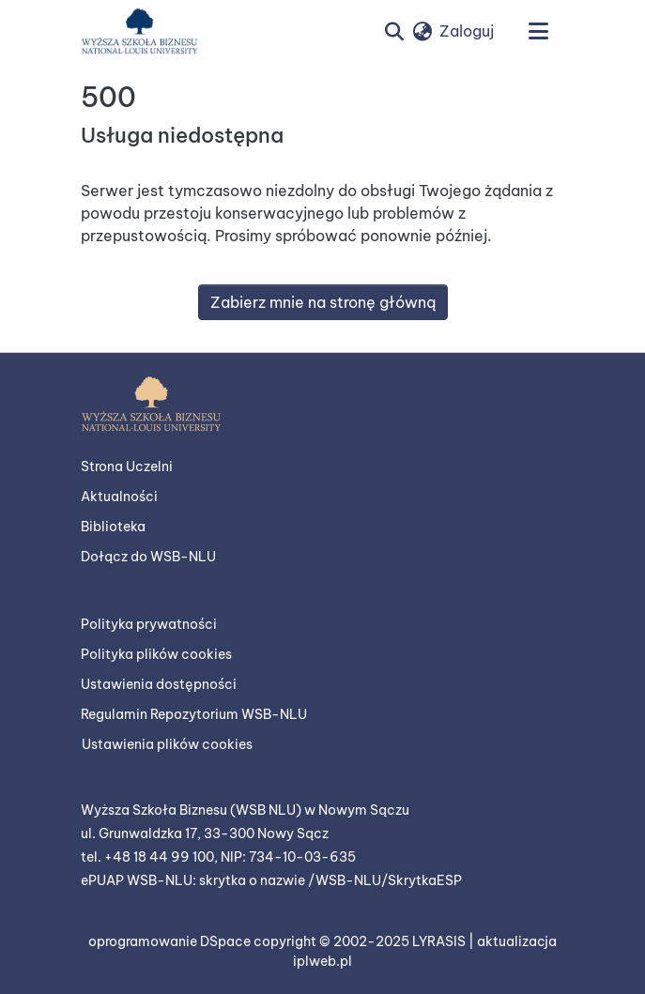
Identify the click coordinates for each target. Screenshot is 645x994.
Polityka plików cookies (156, 654)
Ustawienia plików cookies (167, 744)
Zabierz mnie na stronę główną (323, 302)
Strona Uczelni (127, 466)
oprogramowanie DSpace (170, 941)
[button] (139, 31)
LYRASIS (440, 941)
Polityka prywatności (149, 624)
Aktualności (119, 496)
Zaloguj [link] (466, 31)
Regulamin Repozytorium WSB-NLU (194, 714)
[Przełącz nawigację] (539, 31)
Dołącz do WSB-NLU (148, 556)
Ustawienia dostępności (159, 684)
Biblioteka (113, 526)
